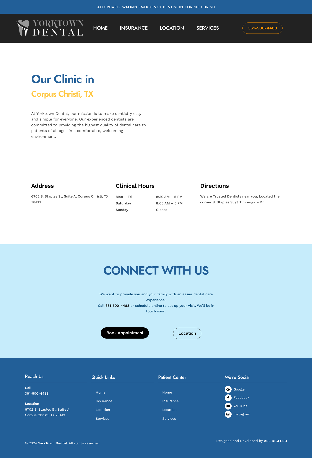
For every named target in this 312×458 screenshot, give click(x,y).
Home (100, 28)
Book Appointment (124, 327)
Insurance (134, 28)
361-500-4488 (262, 28)
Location (172, 28)
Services (207, 28)
